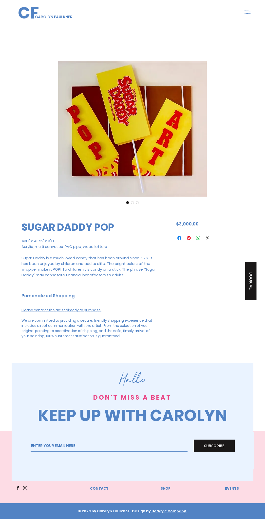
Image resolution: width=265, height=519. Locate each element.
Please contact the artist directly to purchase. (61, 310)
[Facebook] (18, 488)
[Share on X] (207, 238)
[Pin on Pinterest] (189, 238)
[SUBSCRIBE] (214, 446)
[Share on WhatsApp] (198, 238)
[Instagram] (25, 488)
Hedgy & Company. (169, 511)
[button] (247, 12)
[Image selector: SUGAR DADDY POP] (127, 202)
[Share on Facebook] (179, 238)
